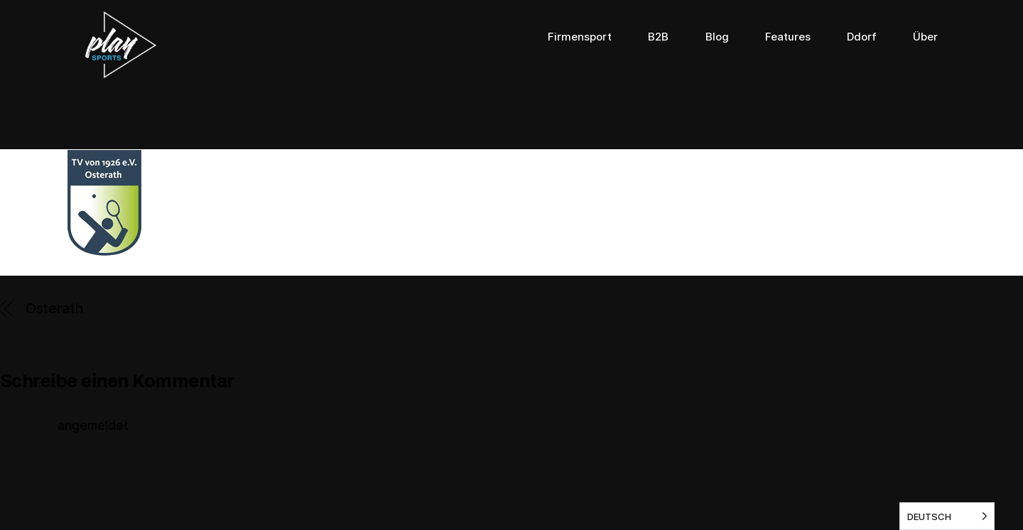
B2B (658, 37)
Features (788, 37)
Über (925, 37)
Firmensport (580, 37)
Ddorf (862, 37)
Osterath (54, 308)
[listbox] (947, 516)
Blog (717, 37)
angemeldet (93, 425)
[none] (947, 516)
